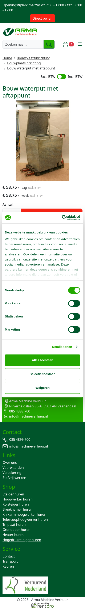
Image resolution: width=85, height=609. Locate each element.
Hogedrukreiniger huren (22, 540)
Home (7, 58)
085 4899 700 (17, 411)
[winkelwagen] (68, 44)
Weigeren (42, 387)
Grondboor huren (16, 530)
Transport (10, 561)
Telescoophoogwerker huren (25, 519)
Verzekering (12, 473)
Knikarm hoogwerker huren (24, 514)
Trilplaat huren (14, 524)
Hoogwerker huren (18, 499)
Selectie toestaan (43, 374)
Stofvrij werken (14, 478)
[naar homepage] (21, 32)
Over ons (10, 462)
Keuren (8, 566)
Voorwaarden (13, 467)
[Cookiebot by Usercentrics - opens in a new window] (61, 217)
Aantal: (8, 204)
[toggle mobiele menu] (79, 44)
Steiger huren (13, 494)
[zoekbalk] (23, 44)
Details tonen (62, 347)
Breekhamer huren (17, 509)
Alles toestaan (42, 360)
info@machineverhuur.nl (26, 416)
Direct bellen (43, 18)
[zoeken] (49, 44)
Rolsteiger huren (16, 504)
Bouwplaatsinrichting (33, 58)
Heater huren (13, 535)
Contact (9, 556)
